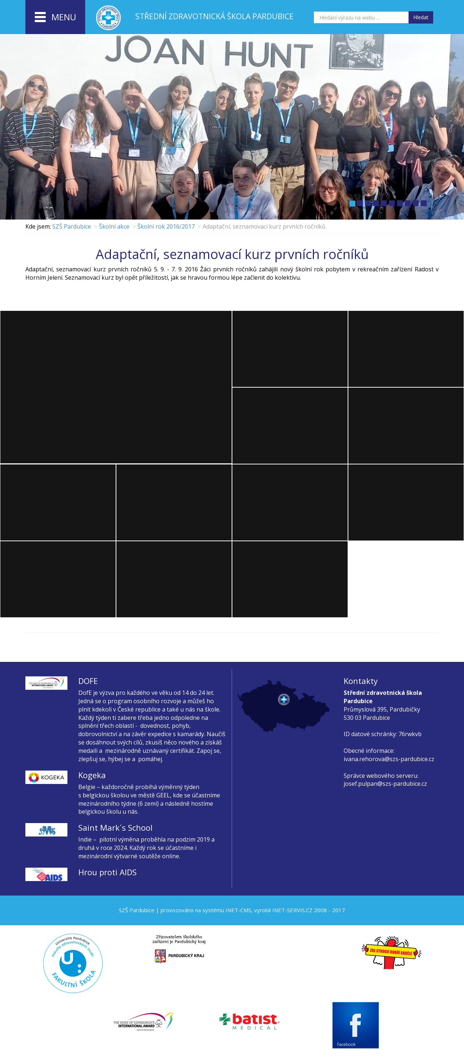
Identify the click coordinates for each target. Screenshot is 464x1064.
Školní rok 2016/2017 (166, 226)
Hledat (420, 17)
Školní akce (114, 226)
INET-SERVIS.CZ (292, 910)
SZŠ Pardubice (71, 226)
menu (55, 17)
